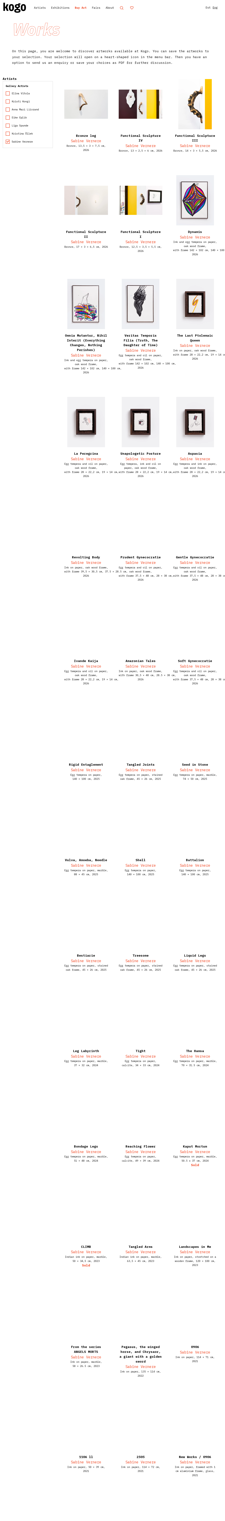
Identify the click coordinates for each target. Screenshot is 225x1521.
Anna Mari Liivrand (22, 110)
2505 (141, 1457)
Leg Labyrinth (86, 1051)
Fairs (107, 8)
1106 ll (86, 1457)
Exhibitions (66, 8)
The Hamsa (195, 1051)
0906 (195, 1347)
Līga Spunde (17, 126)
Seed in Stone (195, 764)
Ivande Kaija (86, 661)
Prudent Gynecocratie (141, 557)
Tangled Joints (141, 764)
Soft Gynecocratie (195, 661)
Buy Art (90, 8)
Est (205, 8)
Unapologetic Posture (141, 453)
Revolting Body (86, 557)
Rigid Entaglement (86, 764)
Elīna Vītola (18, 93)
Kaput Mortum (195, 1146)
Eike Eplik (16, 118)
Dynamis (195, 232)
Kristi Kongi (18, 101)
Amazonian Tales (141, 661)
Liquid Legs (195, 955)
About (123, 8)
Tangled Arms (141, 1247)
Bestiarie (86, 955)
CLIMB (86, 1247)
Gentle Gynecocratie (195, 557)
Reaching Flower (141, 1146)
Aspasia (195, 453)
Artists (43, 8)
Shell (141, 860)
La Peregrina (86, 453)
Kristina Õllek (19, 134)
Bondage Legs (86, 1146)
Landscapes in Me (195, 1247)
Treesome (141, 955)
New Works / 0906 (195, 1457)
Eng (213, 8)
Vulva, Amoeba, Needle (86, 860)
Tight (141, 1051)
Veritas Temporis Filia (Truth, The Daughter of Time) (141, 340)
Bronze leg (86, 135)
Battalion (195, 860)
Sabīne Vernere (86, 140)
